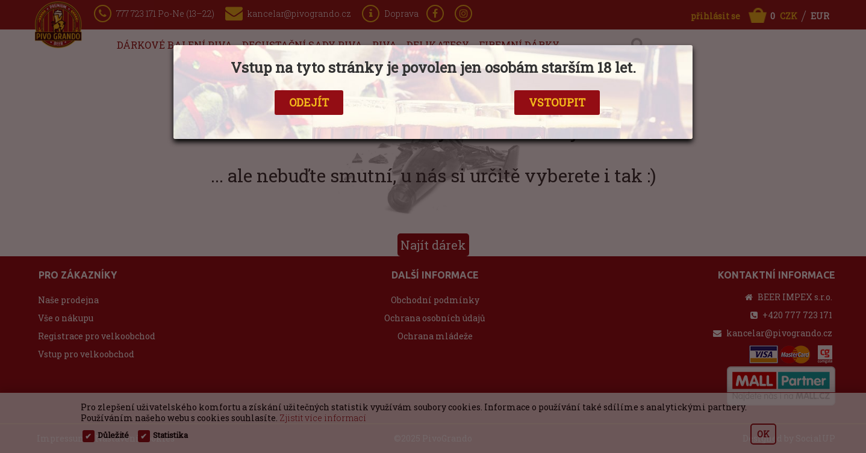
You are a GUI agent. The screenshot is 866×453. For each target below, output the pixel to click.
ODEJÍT (309, 102)
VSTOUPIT (557, 102)
